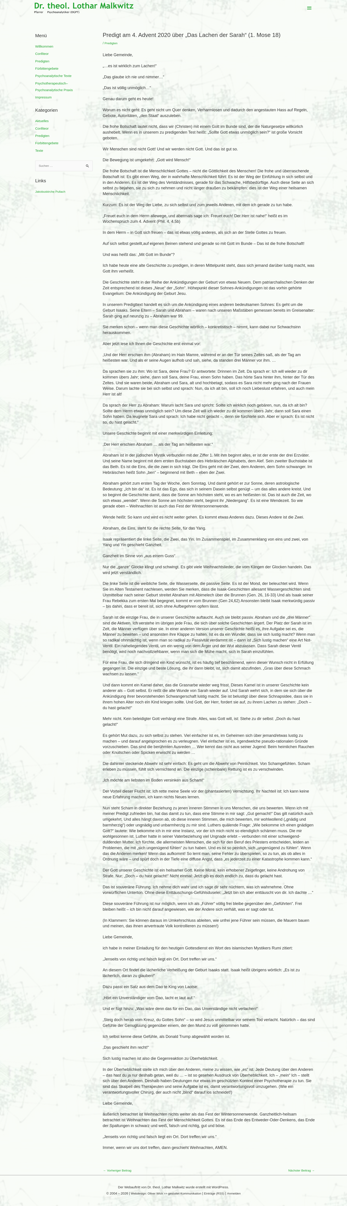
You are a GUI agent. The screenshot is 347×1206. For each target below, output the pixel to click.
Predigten (42, 61)
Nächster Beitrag (300, 1171)
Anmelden (238, 1194)
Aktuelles (42, 121)
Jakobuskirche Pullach (51, 193)
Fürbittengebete (46, 69)
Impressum (43, 98)
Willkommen (44, 46)
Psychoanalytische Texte (53, 76)
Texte (39, 151)
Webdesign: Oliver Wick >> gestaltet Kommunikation (164, 1194)
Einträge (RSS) (217, 1194)
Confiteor (42, 54)
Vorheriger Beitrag (118, 1171)
